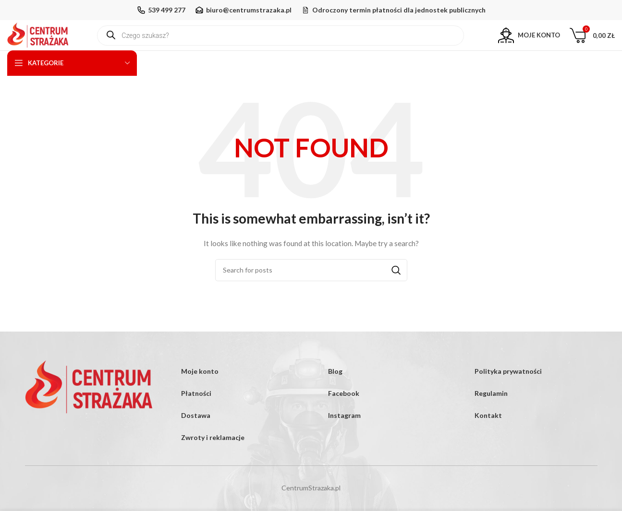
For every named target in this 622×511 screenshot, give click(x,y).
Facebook (343, 413)
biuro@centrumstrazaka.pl (249, 10)
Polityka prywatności (508, 391)
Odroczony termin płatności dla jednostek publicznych (399, 10)
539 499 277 (166, 10)
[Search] (311, 290)
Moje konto (200, 391)
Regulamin (491, 413)
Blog (335, 391)
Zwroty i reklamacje (212, 457)
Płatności (196, 413)
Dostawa (195, 435)
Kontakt (488, 435)
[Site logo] (47, 44)
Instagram (344, 435)
